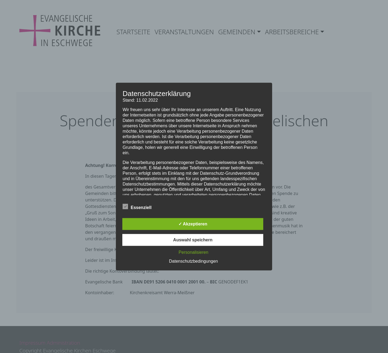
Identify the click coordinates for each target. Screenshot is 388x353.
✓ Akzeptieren (192, 224)
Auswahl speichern (193, 240)
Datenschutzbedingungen (193, 261)
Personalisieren (193, 252)
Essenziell (137, 206)
